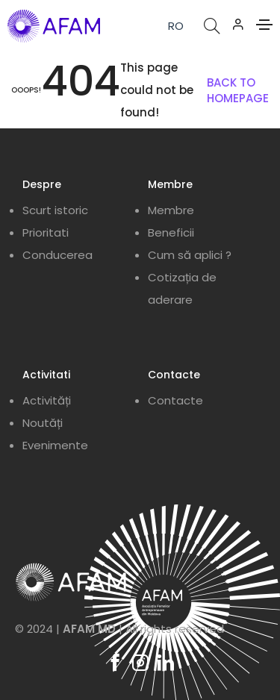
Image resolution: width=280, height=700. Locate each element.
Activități (46, 400)
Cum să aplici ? (189, 255)
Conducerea (57, 255)
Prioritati (45, 232)
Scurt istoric (55, 210)
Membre (171, 210)
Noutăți (42, 423)
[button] (238, 24)
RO (176, 26)
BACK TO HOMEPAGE (238, 90)
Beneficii (171, 232)
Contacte (175, 400)
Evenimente (55, 445)
